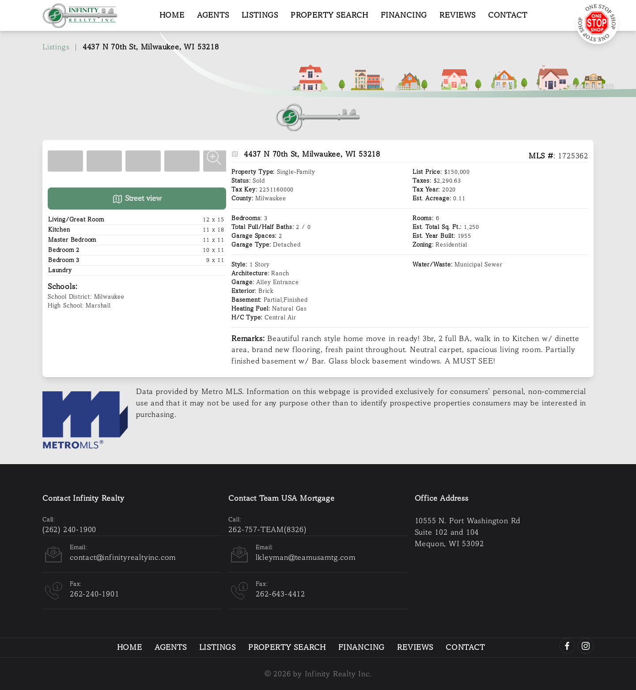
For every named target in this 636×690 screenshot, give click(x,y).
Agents (213, 15)
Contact (507, 15)
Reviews (457, 15)
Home (172, 15)
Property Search (329, 15)
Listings (260, 15)
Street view (137, 199)
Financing (404, 15)
